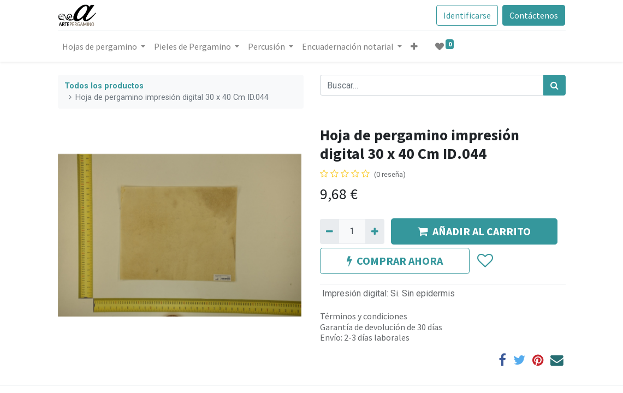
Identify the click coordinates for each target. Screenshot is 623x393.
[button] (414, 46)
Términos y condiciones (363, 316)
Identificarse (467, 15)
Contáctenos (533, 15)
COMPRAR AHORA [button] (395, 260)
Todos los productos (104, 86)
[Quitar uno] (329, 231)
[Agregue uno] (374, 231)
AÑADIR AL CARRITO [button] (474, 231)
